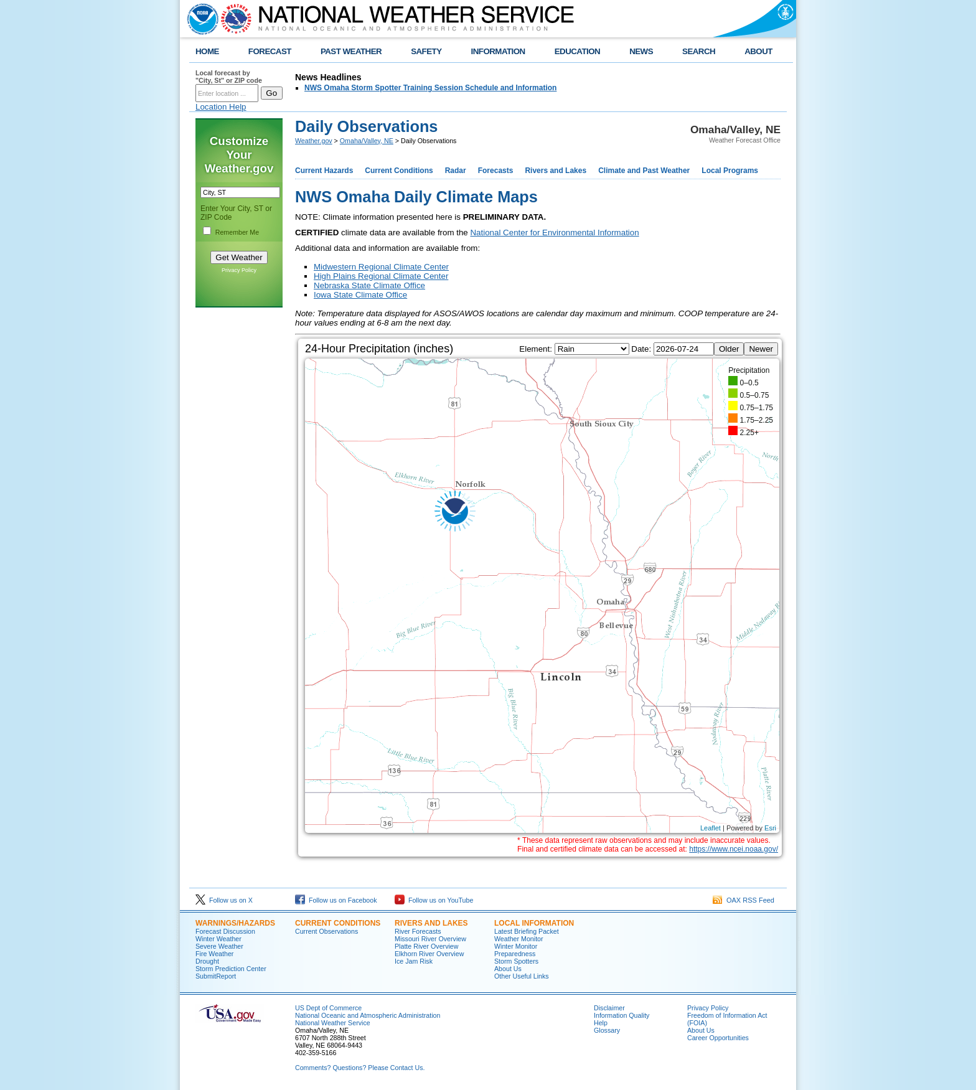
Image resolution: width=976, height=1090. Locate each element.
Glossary (607, 1030)
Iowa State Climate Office (360, 294)
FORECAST (269, 51)
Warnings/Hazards (235, 923)
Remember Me (237, 232)
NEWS (641, 51)
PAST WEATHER (351, 51)
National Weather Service (332, 1023)
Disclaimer (609, 1008)
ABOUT (758, 51)
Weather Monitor (518, 938)
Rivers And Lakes (431, 923)
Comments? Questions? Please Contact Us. (360, 1067)
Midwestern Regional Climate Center (381, 266)
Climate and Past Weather (644, 170)
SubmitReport (215, 976)
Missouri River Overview (430, 938)
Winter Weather (218, 938)
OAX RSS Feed (743, 900)
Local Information (534, 923)
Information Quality (621, 1015)
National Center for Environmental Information (554, 232)
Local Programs (730, 170)
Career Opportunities (718, 1037)
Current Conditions (399, 170)
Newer (761, 349)
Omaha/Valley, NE (366, 140)
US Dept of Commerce (328, 1008)
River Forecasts (418, 931)
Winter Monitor (515, 946)
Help (601, 1023)
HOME (207, 51)
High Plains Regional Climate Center (381, 276)
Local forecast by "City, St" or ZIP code (228, 76)
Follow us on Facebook (336, 900)
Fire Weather (214, 953)
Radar (455, 170)
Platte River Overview (426, 946)
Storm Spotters (516, 961)
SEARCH (698, 51)
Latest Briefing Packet (526, 931)
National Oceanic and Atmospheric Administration (367, 1015)
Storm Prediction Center (230, 968)
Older (729, 349)
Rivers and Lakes (555, 170)
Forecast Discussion (225, 931)
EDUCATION (577, 51)
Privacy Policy (239, 270)
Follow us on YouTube (434, 900)
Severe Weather (219, 946)
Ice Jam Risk (414, 961)
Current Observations (326, 931)
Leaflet (710, 828)
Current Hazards (324, 170)
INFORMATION (498, 51)
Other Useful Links (521, 976)
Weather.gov (313, 140)
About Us (508, 968)
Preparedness (514, 953)
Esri (770, 828)
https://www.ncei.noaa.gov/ (733, 849)
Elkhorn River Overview (429, 953)
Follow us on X (224, 900)
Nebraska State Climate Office (369, 285)
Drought (207, 961)
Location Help (220, 106)
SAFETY (426, 51)
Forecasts (496, 170)
